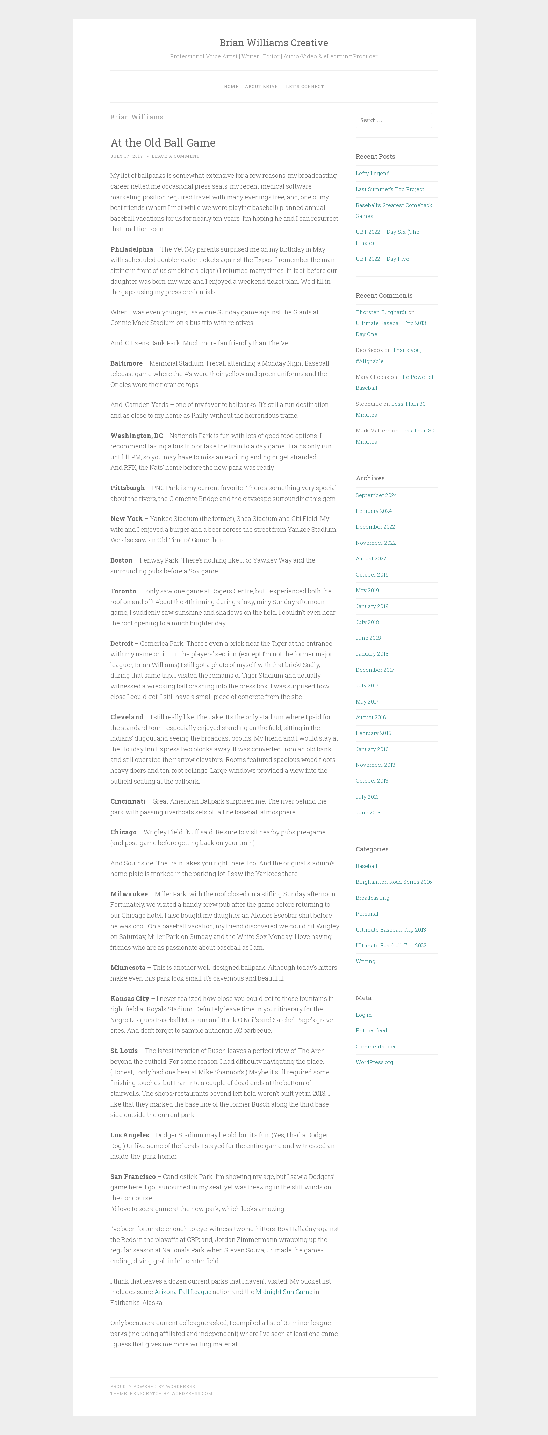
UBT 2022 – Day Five (382, 258)
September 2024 (376, 495)
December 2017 (375, 669)
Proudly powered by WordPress (152, 1386)
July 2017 (367, 685)
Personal (367, 913)
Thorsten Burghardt (381, 312)
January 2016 (372, 748)
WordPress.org (374, 1062)
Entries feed (371, 1030)
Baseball (366, 865)
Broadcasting (372, 897)
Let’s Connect (305, 86)
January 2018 (372, 653)
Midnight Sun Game (286, 1291)
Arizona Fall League (183, 1291)
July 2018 (367, 621)
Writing (365, 960)
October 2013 (372, 780)
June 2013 (368, 812)
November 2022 (376, 542)
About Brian (261, 86)
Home (231, 86)
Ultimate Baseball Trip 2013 (391, 929)
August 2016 (371, 717)
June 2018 (368, 637)
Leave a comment (176, 156)
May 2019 (367, 590)
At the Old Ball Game (164, 142)
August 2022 (371, 558)
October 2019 (372, 574)
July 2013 (367, 796)
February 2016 (373, 732)
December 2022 (375, 526)
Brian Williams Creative (274, 42)
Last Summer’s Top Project (390, 188)
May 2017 (367, 701)
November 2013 (375, 764)
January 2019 (372, 605)
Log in (364, 1014)
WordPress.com (191, 1393)
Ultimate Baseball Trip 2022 (391, 945)
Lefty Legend (373, 173)
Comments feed (376, 1046)
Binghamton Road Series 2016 (394, 881)
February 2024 (374, 510)
